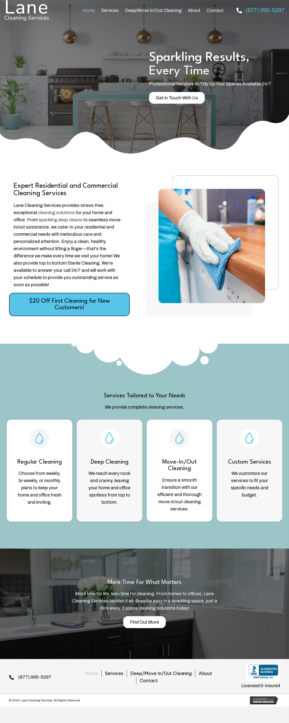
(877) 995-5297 (264, 10)
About (205, 673)
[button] (177, 98)
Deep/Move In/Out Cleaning (161, 673)
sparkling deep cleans (60, 219)
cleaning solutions (56, 212)
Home (91, 673)
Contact (149, 680)
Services (114, 673)
